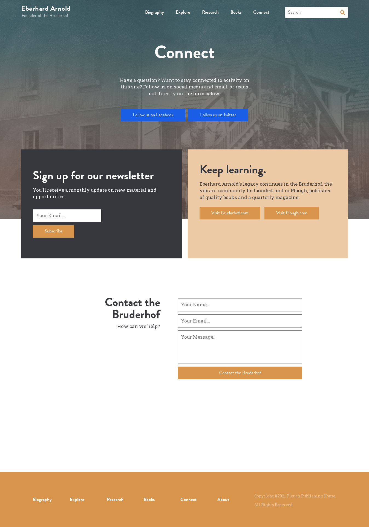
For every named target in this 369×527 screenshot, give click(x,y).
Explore (183, 12)
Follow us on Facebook (153, 114)
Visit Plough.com (291, 212)
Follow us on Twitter (218, 114)
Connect (261, 12)
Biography (154, 12)
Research (210, 12)
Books (235, 12)
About (223, 499)
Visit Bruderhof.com (230, 212)
